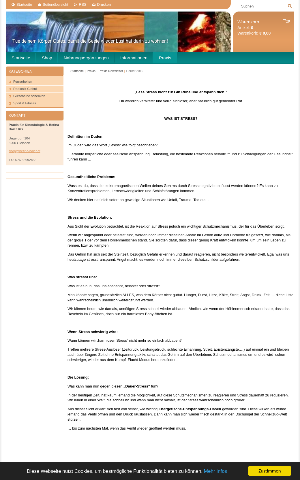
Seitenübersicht (55, 4)
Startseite (24, 4)
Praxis (91, 71)
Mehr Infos (215, 471)
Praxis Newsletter (111, 71)
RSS (82, 4)
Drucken (104, 4)
